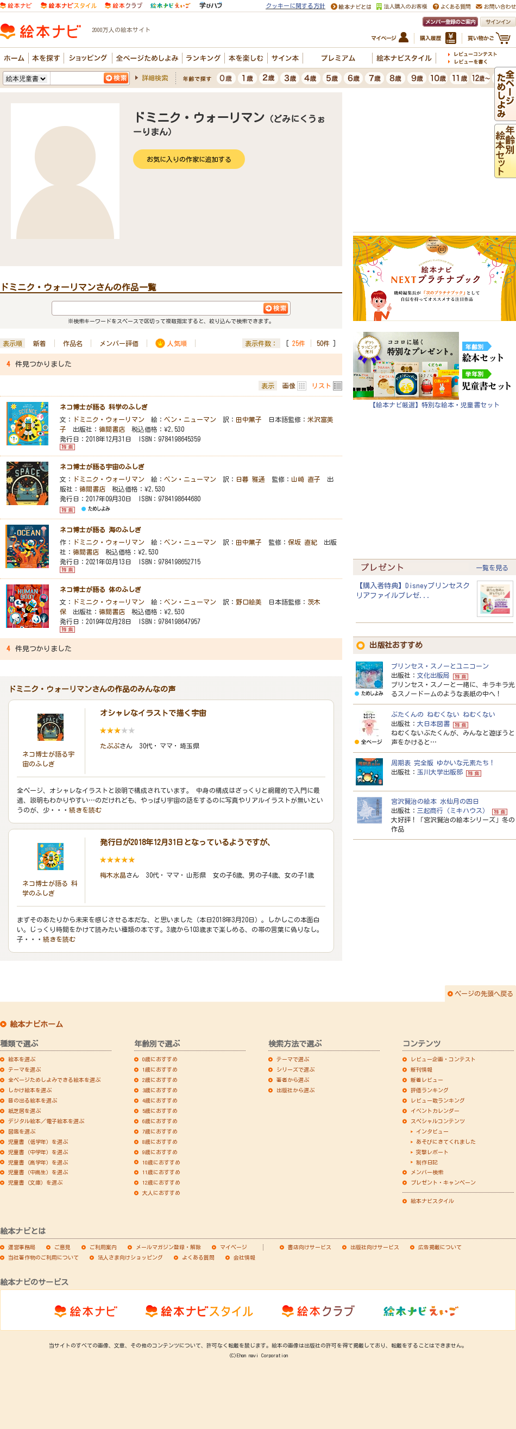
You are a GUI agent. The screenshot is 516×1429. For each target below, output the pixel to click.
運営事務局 (21, 1247)
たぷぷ (109, 745)
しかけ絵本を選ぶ (30, 1090)
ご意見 (62, 1247)
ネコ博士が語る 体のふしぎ (100, 589)
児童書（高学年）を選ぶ (38, 1162)
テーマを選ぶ (24, 1069)
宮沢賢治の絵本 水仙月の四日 (435, 801)
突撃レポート (432, 1152)
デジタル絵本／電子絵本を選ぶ (46, 1121)
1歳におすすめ (160, 1069)
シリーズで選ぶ (295, 1069)
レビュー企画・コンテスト (443, 1059)
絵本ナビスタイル (432, 1201)
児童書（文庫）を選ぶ (35, 1182)
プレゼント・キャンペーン (443, 1182)
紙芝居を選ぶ (24, 1110)
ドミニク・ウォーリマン (108, 419)
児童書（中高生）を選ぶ (38, 1172)
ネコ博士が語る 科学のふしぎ (104, 407)
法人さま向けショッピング (130, 1257)
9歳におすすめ (160, 1152)
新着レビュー (427, 1079)
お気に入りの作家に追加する (189, 159)
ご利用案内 (103, 1247)
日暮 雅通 (250, 479)
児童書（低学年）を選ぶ (38, 1141)
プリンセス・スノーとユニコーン (440, 666)
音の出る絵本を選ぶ (32, 1100)
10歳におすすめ (161, 1162)
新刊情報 (421, 1069)
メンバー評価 (119, 343)
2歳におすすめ (160, 1079)
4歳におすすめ (160, 1100)
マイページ (233, 1247)
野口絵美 (249, 602)
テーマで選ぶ (292, 1059)
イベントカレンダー (435, 1110)
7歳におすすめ (160, 1131)
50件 (323, 343)
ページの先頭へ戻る (484, 993)
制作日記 (427, 1162)
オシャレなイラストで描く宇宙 (153, 713)
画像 (288, 385)
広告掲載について (440, 1247)
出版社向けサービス (374, 1247)
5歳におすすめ (160, 1110)
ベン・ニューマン (190, 419)
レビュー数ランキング (438, 1100)
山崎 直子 (305, 479)
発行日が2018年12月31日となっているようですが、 (187, 842)
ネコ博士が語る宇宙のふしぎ (102, 466)
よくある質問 (198, 1257)
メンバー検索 (427, 1172)
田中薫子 (249, 419)
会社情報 (244, 1257)
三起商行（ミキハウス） (453, 810)
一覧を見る (492, 567)
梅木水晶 (113, 875)
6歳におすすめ (160, 1121)
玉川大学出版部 (440, 772)
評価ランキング (430, 1090)
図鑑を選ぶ (21, 1131)
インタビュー (432, 1131)
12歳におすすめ (161, 1182)
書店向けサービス (309, 1247)
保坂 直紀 (302, 542)
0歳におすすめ (160, 1059)
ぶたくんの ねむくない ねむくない (443, 714)
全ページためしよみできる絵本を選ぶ (54, 1079)
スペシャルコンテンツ (438, 1121)
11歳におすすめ (161, 1172)
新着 (39, 343)
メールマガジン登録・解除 (168, 1247)
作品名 (73, 343)
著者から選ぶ (292, 1079)
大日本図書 (433, 723)
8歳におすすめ (160, 1141)
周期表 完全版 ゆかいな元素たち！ (443, 762)
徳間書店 (112, 429)
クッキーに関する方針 (295, 6)
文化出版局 (433, 675)
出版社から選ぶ (295, 1090)
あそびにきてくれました (446, 1141)
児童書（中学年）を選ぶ (38, 1152)
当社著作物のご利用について (43, 1257)
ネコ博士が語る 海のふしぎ (100, 529)
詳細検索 (155, 77)
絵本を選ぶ (21, 1059)
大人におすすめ (161, 1192)
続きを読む (85, 810)
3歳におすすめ (160, 1090)
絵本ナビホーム (36, 1024)
